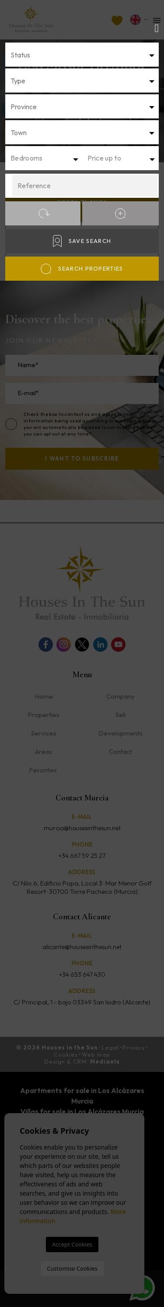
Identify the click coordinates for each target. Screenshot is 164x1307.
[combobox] (82, 55)
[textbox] (84, 55)
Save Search (82, 241)
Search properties (82, 269)
